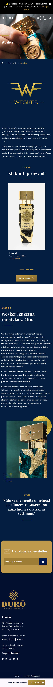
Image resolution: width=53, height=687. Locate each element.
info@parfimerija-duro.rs (12, 645)
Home (16, 676)
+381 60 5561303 (8, 648)
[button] (22, 269)
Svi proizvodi (26, 278)
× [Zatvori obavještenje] (50, 4)
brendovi (12, 63)
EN (39, 18)
